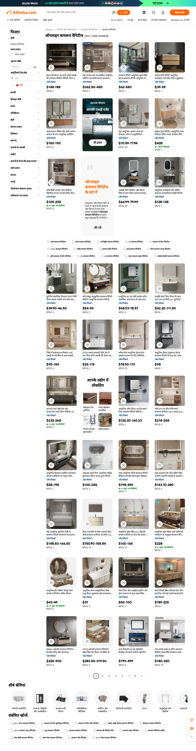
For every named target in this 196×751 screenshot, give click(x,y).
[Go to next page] (142, 676)
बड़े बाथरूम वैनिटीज (132, 249)
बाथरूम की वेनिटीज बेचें (103, 730)
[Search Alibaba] (78, 12)
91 (135, 676)
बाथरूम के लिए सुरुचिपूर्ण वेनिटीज (55, 723)
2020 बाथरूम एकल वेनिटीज (23, 730)
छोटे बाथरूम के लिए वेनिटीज (59, 256)
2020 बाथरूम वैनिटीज (57, 249)
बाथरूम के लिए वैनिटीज (159, 242)
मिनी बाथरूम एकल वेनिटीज (158, 249)
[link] (192, 720)
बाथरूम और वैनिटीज (77, 737)
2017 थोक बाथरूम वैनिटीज (104, 737)
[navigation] (24, 353)
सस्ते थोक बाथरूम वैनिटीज (50, 737)
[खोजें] (123, 12)
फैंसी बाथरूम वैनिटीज (83, 249)
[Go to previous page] (89, 676)
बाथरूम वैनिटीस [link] (109, 29)
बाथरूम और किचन (89, 29)
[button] (114, 12)
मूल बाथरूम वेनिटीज (51, 730)
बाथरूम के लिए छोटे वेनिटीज (87, 723)
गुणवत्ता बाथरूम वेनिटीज (76, 730)
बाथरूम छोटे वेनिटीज (108, 249)
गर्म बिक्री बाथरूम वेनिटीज (108, 242)
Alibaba (48, 29)
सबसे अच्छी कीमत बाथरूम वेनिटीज (119, 723)
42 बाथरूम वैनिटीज (134, 242)
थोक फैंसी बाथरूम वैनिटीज (22, 737)
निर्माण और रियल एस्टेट (66, 29)
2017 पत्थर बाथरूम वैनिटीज (23, 723)
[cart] (154, 13)
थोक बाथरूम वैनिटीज (81, 242)
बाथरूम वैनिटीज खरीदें (154, 730)
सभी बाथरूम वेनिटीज (56, 242)
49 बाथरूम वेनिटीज (86, 256)
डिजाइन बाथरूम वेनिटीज (150, 723)
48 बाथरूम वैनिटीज (110, 256)
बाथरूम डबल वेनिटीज (129, 730)
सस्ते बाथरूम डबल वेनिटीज (136, 256)
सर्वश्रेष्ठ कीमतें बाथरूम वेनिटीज (166, 256)
